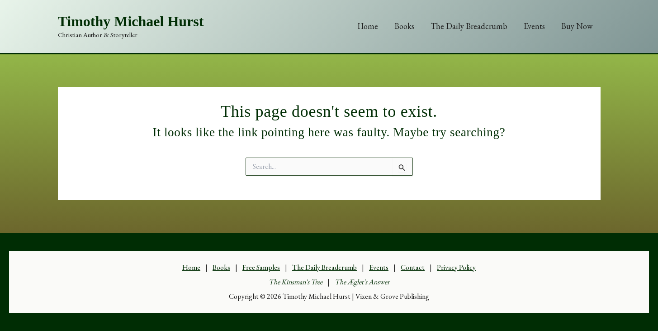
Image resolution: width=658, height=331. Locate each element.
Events (534, 26)
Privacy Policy (456, 267)
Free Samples (261, 267)
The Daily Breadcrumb (469, 26)
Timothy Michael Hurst (131, 21)
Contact (413, 267)
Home (367, 26)
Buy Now (576, 26)
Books (404, 26)
